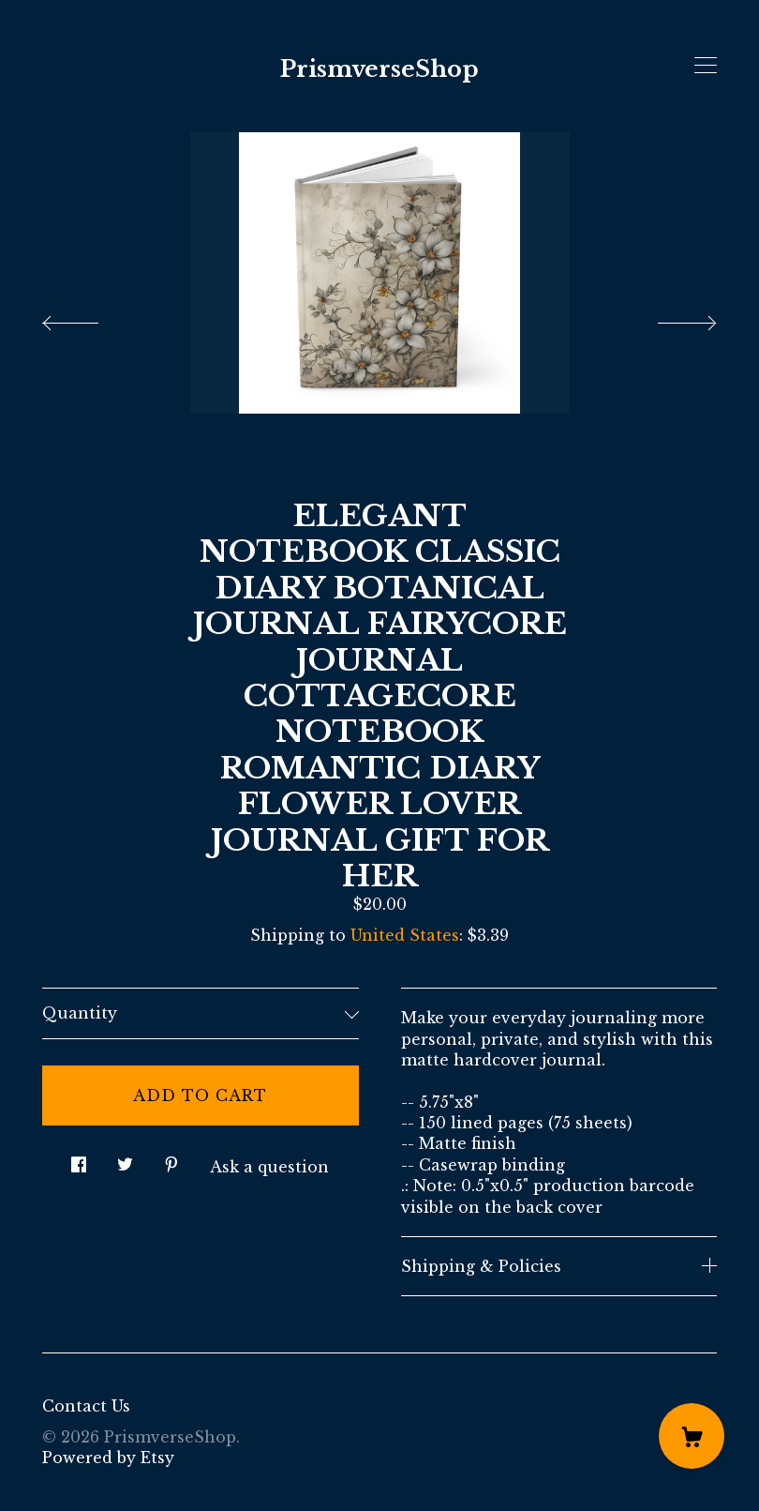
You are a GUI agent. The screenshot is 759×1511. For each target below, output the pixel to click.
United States (404, 935)
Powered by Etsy (108, 1457)
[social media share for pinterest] (171, 1159)
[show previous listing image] (89, 318)
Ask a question (269, 1166)
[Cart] (691, 1436)
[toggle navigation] (705, 65)
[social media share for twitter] (125, 1159)
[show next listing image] (670, 318)
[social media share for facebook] (78, 1159)
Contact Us (86, 1406)
